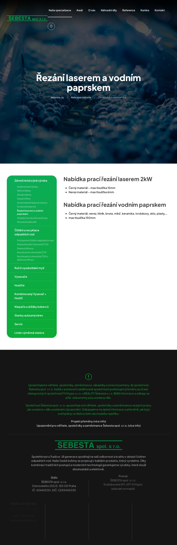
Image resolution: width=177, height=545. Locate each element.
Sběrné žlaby (24, 190)
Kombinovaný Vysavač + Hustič (30, 296)
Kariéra (145, 10)
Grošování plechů (26, 206)
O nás (91, 10)
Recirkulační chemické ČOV (32, 252)
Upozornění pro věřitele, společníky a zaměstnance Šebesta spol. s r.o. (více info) (89, 422)
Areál (79, 10)
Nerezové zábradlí (26, 222)
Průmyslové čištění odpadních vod (35, 240)
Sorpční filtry (23, 198)
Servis (18, 324)
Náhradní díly (109, 10)
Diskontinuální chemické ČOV (33, 244)
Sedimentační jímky (27, 186)
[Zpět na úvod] (27, 18)
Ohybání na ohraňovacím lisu (32, 218)
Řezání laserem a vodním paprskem (30, 212)
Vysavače (20, 276)
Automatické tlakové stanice (32, 202)
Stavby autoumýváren (28, 315)
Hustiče (19, 285)
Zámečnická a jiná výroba (30, 180)
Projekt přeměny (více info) (88, 418)
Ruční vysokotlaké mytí (29, 268)
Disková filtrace (25, 248)
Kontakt (160, 10)
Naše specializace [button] (60, 10)
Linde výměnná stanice (29, 332)
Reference (128, 10)
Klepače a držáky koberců (31, 306)
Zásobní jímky (24, 194)
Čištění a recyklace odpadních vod (26, 232)
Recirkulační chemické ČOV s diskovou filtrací (32, 258)
